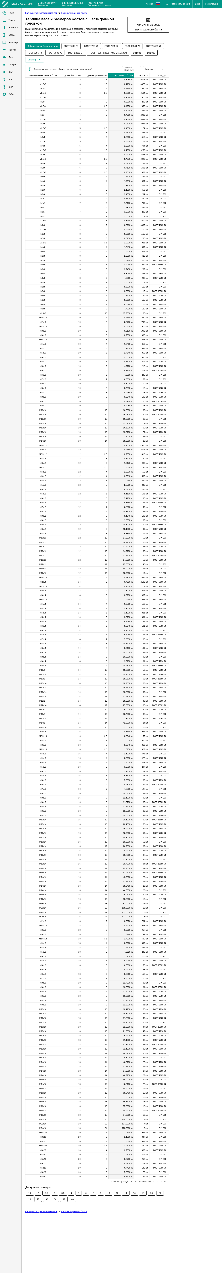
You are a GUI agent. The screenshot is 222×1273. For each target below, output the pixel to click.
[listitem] (10, 12)
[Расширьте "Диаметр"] (34, 59)
